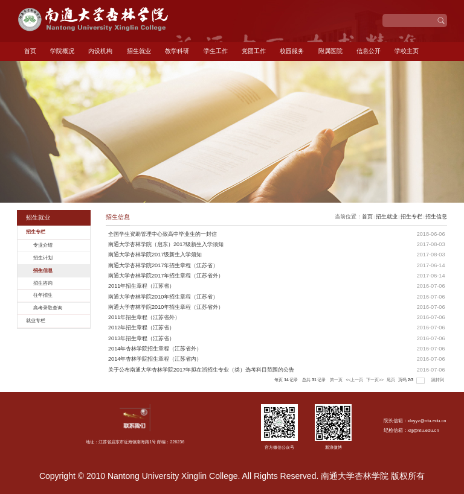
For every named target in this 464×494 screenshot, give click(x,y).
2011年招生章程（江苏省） (141, 286)
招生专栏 (411, 217)
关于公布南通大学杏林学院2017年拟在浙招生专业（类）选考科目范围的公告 (201, 370)
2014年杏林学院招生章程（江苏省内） (155, 359)
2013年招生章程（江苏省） (141, 338)
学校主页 (407, 51)
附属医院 (330, 51)
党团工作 (254, 51)
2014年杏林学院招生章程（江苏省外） (155, 349)
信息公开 (368, 51)
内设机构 (100, 51)
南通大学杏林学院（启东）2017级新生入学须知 (166, 244)
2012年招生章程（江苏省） (141, 328)
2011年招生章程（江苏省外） (144, 317)
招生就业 (139, 51)
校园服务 (292, 51)
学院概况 (62, 51)
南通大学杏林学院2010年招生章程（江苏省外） (166, 307)
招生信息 (436, 217)
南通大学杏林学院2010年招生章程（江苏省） (163, 297)
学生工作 (216, 51)
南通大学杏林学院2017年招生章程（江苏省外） (166, 276)
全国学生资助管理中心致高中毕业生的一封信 (162, 234)
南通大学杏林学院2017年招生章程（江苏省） (163, 265)
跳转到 (438, 380)
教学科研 (177, 51)
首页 (30, 51)
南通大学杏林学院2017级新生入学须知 (155, 255)
